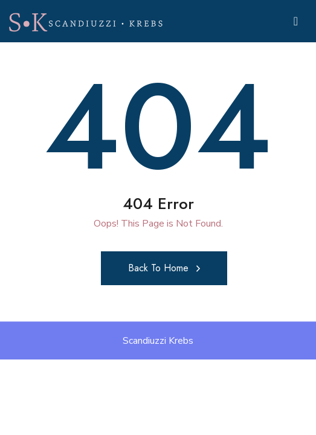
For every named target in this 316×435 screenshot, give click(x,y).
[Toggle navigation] (296, 21)
